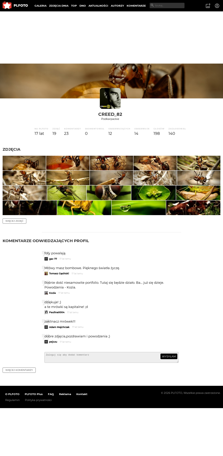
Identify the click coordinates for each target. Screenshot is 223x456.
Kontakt (81, 441)
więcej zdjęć (14, 267)
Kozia (52, 339)
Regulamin (12, 447)
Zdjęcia (11, 149)
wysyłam (169, 402)
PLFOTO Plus (34, 441)
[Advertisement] (111, 37)
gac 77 (53, 305)
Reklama (65, 441)
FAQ (51, 441)
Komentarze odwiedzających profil (46, 286)
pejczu (53, 388)
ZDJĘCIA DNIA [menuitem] (58, 5)
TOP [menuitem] (74, 5)
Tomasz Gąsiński (59, 319)
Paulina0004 (56, 358)
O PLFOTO (12, 441)
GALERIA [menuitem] (40, 5)
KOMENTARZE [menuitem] (136, 5)
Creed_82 (110, 114)
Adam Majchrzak (59, 373)
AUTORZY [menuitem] (117, 5)
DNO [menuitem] (82, 5)
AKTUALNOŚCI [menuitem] (98, 5)
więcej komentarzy (19, 417)
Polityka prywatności (38, 447)
